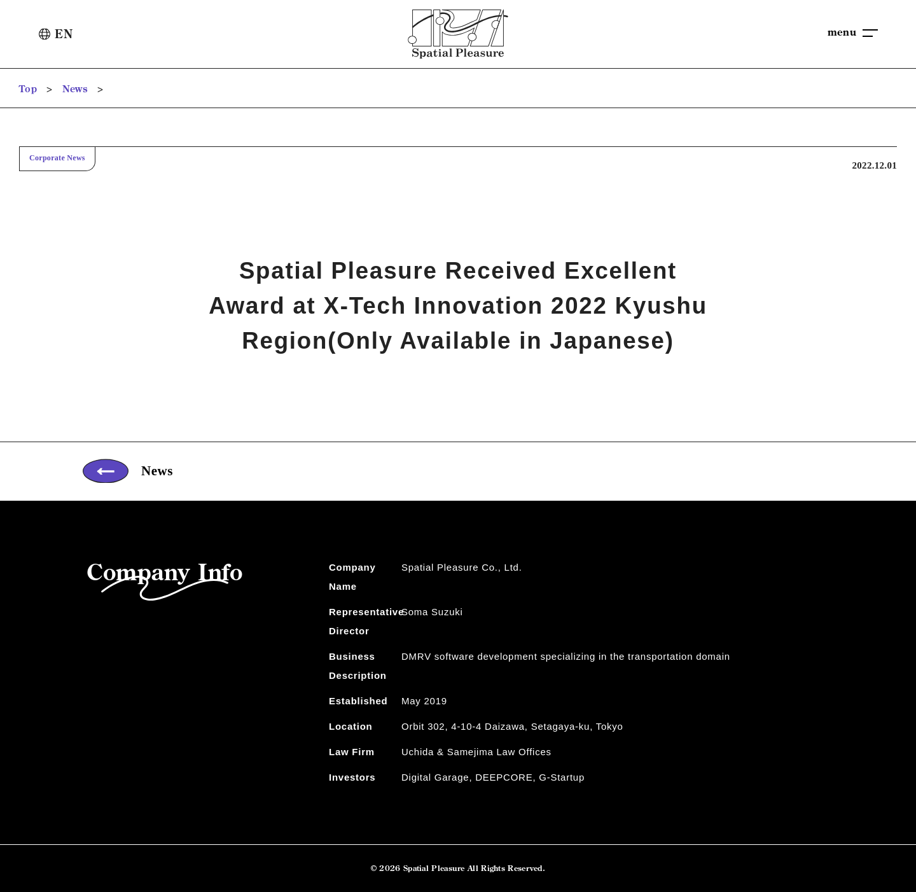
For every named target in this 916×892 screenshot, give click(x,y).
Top (28, 89)
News (75, 89)
